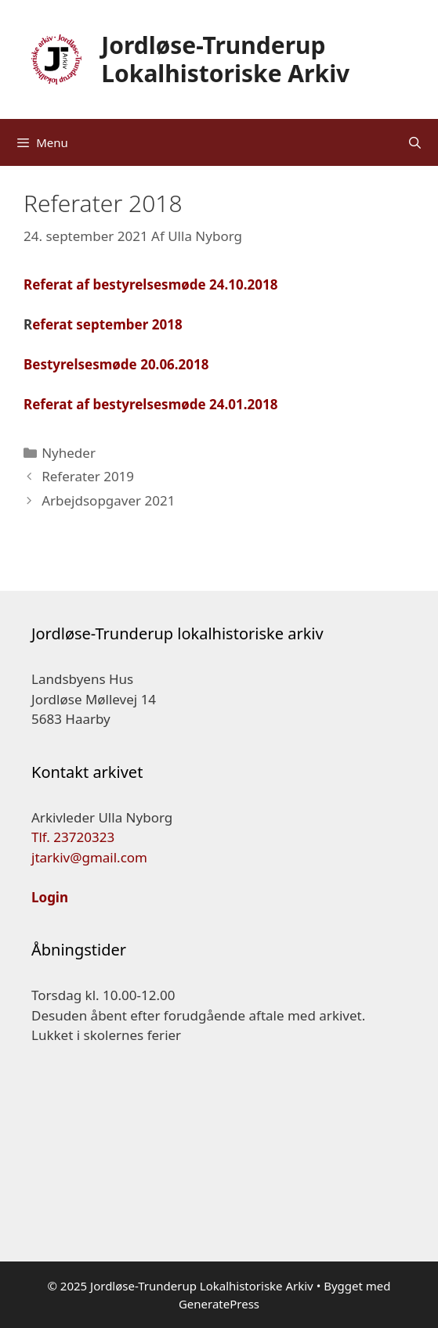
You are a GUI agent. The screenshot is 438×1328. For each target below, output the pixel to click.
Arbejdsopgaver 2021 (108, 500)
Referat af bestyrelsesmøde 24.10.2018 (150, 284)
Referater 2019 (88, 476)
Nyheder (69, 453)
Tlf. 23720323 (72, 837)
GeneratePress (219, 1304)
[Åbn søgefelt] (415, 142)
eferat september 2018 (107, 324)
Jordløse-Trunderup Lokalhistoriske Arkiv (225, 59)
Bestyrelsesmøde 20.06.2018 (116, 364)
